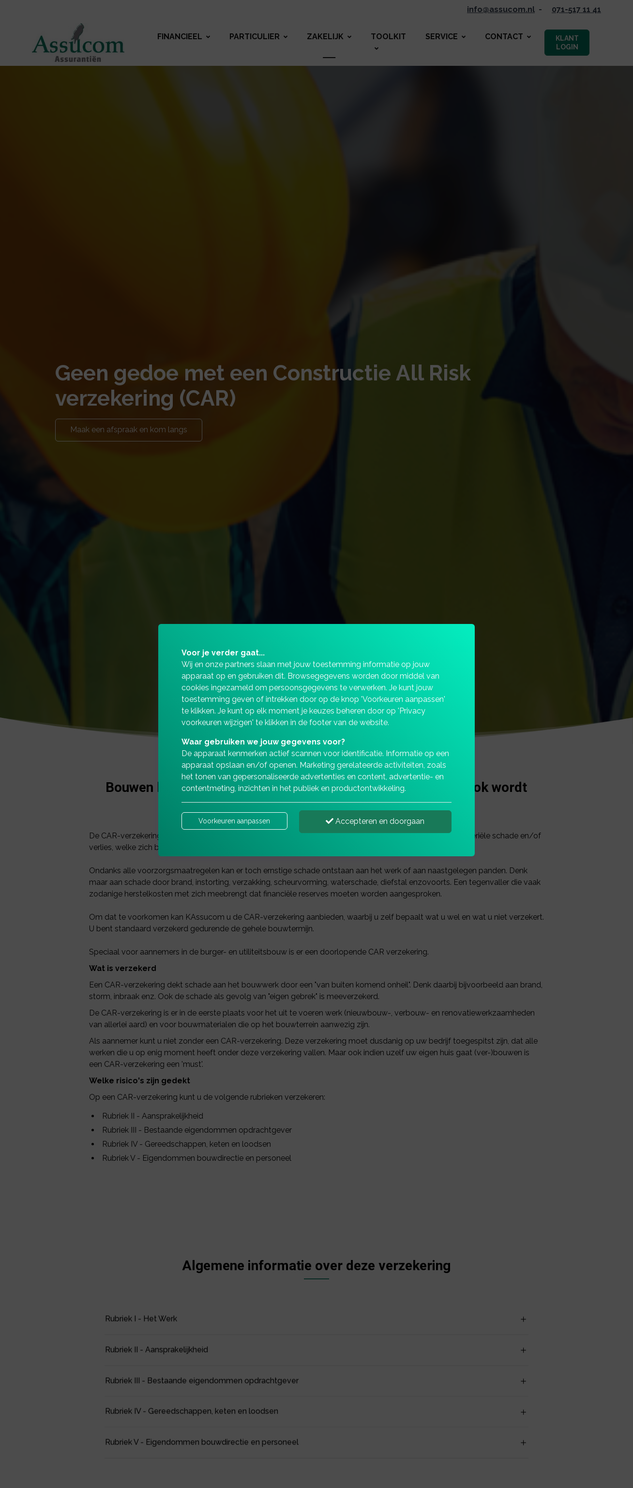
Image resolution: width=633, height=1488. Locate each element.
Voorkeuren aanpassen (234, 821)
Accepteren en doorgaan (375, 821)
